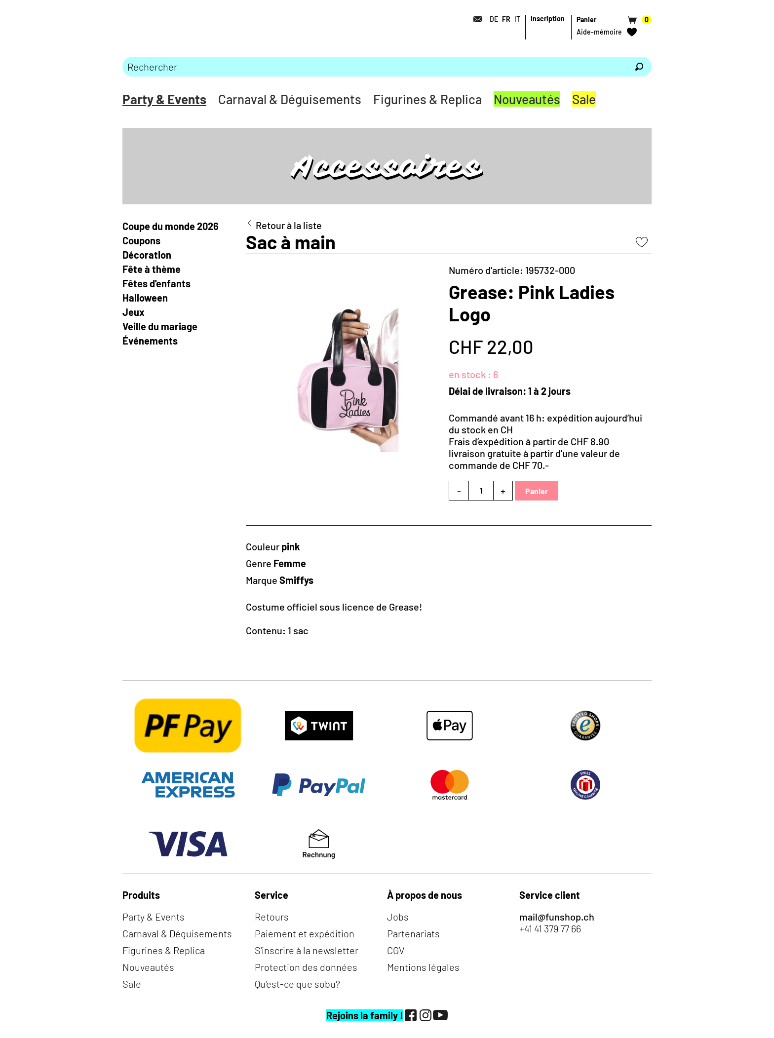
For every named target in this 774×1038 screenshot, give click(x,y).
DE (494, 19)
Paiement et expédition (304, 933)
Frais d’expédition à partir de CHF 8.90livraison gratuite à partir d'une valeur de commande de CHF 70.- (534, 453)
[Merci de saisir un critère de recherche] (374, 67)
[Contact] (474, 19)
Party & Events (164, 99)
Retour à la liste (289, 225)
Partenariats (413, 933)
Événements (150, 340)
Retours (272, 917)
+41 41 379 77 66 (550, 928)
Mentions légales (423, 967)
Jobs (398, 917)
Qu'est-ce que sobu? (297, 984)
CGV (396, 950)
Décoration (146, 255)
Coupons (141, 240)
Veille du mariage (160, 326)
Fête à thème (151, 269)
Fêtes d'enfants (156, 283)
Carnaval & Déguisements (289, 99)
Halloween (145, 298)
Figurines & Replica (427, 99)
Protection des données (306, 967)
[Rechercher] (639, 67)
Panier (536, 491)
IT (517, 19)
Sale (584, 99)
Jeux (133, 312)
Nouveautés (527, 99)
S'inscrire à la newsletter (306, 950)
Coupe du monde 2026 (170, 226)
